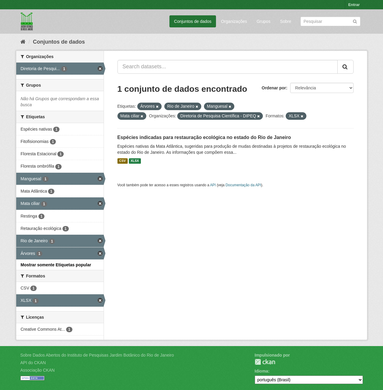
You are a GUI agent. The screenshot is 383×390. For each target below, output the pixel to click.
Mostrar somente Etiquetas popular (56, 264)
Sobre (285, 21)
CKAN (265, 362)
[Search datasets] (330, 21)
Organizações (234, 21)
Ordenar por (274, 87)
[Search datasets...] (227, 67)
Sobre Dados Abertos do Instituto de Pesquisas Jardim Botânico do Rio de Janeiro (97, 355)
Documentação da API (243, 185)
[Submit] (354, 20)
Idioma (261, 371)
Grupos (263, 21)
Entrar (354, 4)
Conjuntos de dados (192, 21)
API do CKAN (33, 362)
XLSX (135, 161)
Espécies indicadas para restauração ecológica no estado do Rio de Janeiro (204, 137)
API (213, 185)
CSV (122, 161)
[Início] (23, 42)
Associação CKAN (37, 370)
